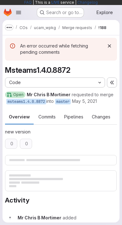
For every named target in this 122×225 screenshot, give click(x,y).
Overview (19, 116)
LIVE (55, 2)
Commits (47, 116)
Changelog (87, 2)
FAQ (28, 2)
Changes (101, 116)
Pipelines (73, 116)
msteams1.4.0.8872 (26, 101)
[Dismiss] (109, 46)
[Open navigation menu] (19, 13)
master (62, 101)
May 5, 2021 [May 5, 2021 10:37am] (84, 101)
